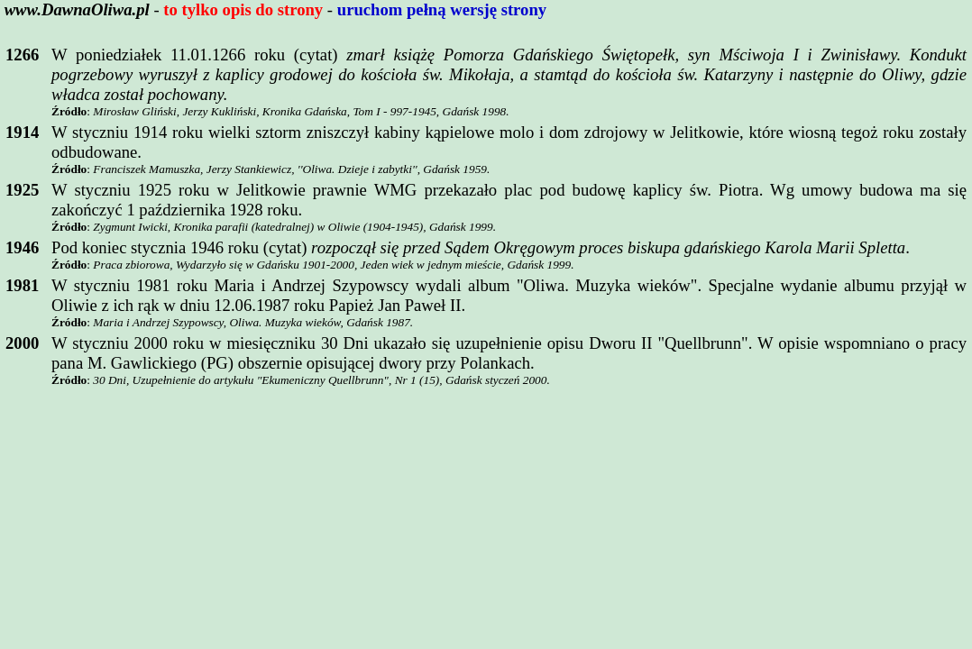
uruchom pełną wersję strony (442, 9)
